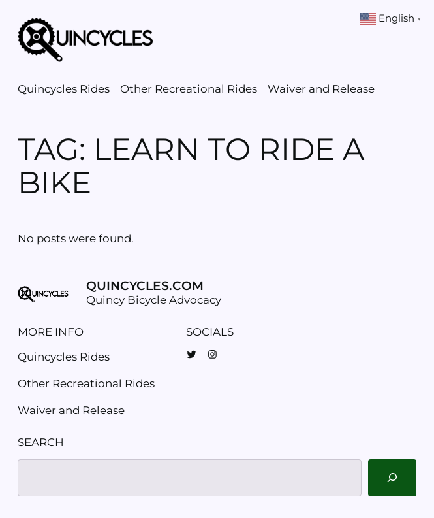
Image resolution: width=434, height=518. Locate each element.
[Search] (392, 477)
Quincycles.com (145, 285)
